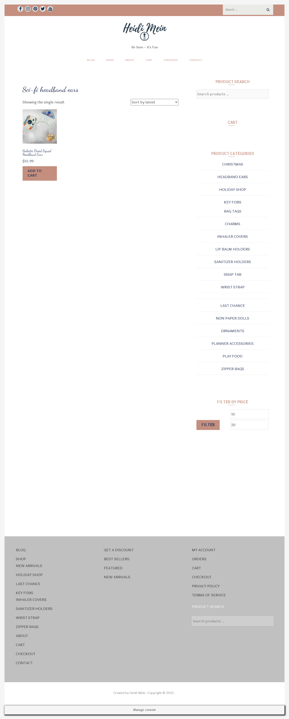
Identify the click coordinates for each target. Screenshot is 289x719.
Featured (113, 568)
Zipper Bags (232, 369)
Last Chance (232, 305)
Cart (148, 60)
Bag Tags (232, 211)
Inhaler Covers (232, 236)
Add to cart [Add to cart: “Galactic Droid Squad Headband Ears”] (35, 173)
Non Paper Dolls (232, 318)
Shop (110, 60)
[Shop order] (154, 102)
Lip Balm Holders (232, 249)
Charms (232, 224)
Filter (208, 425)
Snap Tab (232, 274)
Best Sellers (116, 559)
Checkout (171, 60)
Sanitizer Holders (232, 262)
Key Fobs (232, 202)
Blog (91, 60)
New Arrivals (29, 566)
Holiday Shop (232, 189)
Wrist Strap (233, 287)
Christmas (232, 164)
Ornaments (232, 331)
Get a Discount (119, 550)
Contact (195, 60)
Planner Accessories (233, 343)
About (129, 60)
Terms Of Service (209, 595)
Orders (199, 559)
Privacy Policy (206, 586)
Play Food (232, 356)
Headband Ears (232, 177)
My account (203, 550)
